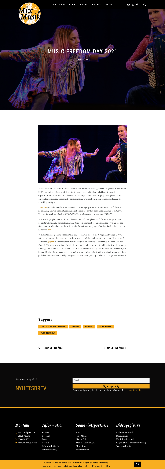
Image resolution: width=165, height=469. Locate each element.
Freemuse (42, 332)
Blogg (72, 4)
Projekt (96, 4)
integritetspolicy (135, 390)
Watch (109, 4)
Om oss (84, 4)
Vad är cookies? (103, 466)
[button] (144, 4)
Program (59, 5)
